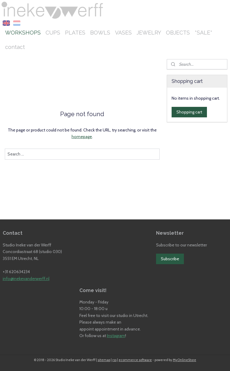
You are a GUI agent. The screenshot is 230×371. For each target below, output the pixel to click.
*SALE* (203, 32)
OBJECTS (178, 32)
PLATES (75, 32)
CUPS (53, 32)
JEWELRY (149, 32)
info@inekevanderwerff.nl (26, 278)
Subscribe (170, 258)
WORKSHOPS (23, 32)
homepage (82, 136)
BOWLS (100, 32)
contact (15, 47)
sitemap (104, 360)
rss (114, 360)
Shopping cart (189, 112)
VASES (123, 32)
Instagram (116, 335)
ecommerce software (135, 360)
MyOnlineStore (184, 360)
